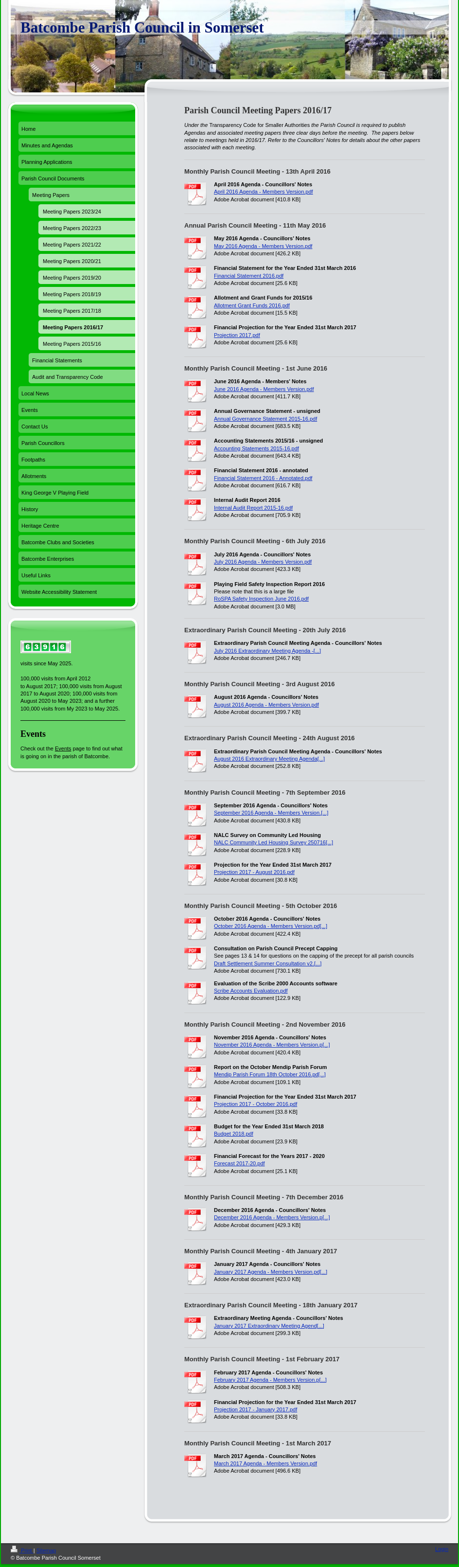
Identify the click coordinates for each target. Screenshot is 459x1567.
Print (22, 1550)
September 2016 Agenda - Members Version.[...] (271, 813)
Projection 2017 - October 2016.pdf (255, 1104)
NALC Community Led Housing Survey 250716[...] (273, 842)
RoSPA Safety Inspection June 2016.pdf (261, 599)
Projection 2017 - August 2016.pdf (254, 872)
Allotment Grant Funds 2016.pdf (252, 305)
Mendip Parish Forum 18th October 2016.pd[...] (270, 1074)
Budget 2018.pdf (233, 1134)
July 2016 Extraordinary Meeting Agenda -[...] (267, 651)
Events (63, 748)
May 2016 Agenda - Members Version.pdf (263, 246)
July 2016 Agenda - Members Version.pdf (263, 562)
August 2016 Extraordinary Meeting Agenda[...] (269, 759)
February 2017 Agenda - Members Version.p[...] (270, 1380)
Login (441, 1549)
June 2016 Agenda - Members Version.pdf (264, 389)
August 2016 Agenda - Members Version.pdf (266, 705)
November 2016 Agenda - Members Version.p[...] (272, 1045)
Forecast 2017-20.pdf (239, 1163)
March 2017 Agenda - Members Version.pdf (265, 1463)
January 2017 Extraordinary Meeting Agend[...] (269, 1326)
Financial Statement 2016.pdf (248, 276)
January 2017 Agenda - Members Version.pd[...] (270, 1272)
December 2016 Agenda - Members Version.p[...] (272, 1217)
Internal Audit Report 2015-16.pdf (253, 508)
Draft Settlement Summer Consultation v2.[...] (267, 963)
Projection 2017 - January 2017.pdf (255, 1409)
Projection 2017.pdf (237, 335)
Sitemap (46, 1550)
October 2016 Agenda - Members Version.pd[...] (270, 926)
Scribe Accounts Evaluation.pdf (251, 991)
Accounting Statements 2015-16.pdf (256, 448)
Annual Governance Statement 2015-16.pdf (265, 419)
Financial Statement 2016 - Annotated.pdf (263, 478)
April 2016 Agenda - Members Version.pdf (263, 192)
